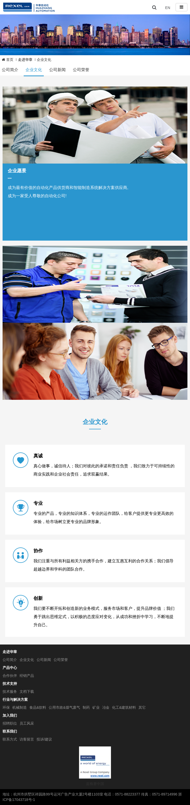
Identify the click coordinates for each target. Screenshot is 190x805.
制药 (86, 707)
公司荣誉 (81, 70)
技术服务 (10, 691)
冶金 (105, 707)
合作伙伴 (10, 676)
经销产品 (27, 676)
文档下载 (27, 691)
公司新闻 (57, 70)
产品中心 (10, 668)
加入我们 (10, 715)
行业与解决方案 (15, 699)
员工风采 (27, 723)
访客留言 (27, 739)
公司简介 (10, 70)
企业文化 (33, 70)
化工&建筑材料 (124, 707)
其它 (142, 707)
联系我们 (10, 731)
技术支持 (10, 683)
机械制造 (19, 707)
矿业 (96, 707)
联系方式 (10, 739)
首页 (7, 60)
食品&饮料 (37, 707)
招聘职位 (10, 723)
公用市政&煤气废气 (64, 707)
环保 (6, 707)
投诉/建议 (44, 739)
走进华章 (10, 652)
